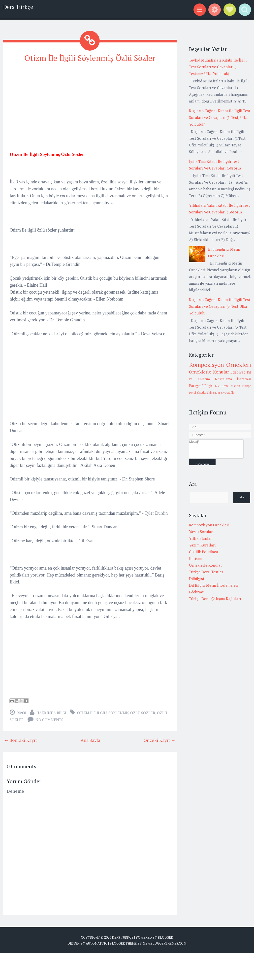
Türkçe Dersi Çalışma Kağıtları (215, 598)
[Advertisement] (90, 102)
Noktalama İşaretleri (233, 379)
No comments (49, 719)
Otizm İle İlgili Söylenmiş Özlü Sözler (89, 58)
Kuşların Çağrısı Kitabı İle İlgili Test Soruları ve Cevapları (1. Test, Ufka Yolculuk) (219, 117)
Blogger (165, 937)
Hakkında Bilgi (51, 712)
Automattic (96, 943)
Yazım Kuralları (202, 545)
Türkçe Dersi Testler (206, 571)
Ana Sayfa (90, 740)
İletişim (195, 558)
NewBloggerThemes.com (164, 943)
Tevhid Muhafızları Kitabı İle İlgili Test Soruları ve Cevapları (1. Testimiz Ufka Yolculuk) (218, 67)
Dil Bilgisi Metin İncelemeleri (213, 585)
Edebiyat (237, 372)
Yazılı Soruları (201, 531)
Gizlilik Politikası (203, 551)
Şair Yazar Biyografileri (221, 392)
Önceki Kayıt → (159, 740)
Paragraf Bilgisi (201, 385)
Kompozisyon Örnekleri (220, 365)
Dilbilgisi (196, 578)
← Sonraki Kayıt (20, 740)
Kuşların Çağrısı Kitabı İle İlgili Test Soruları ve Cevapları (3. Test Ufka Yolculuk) (219, 306)
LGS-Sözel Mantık (227, 386)
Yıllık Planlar (200, 538)
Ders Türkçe (18, 7)
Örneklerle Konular (209, 372)
